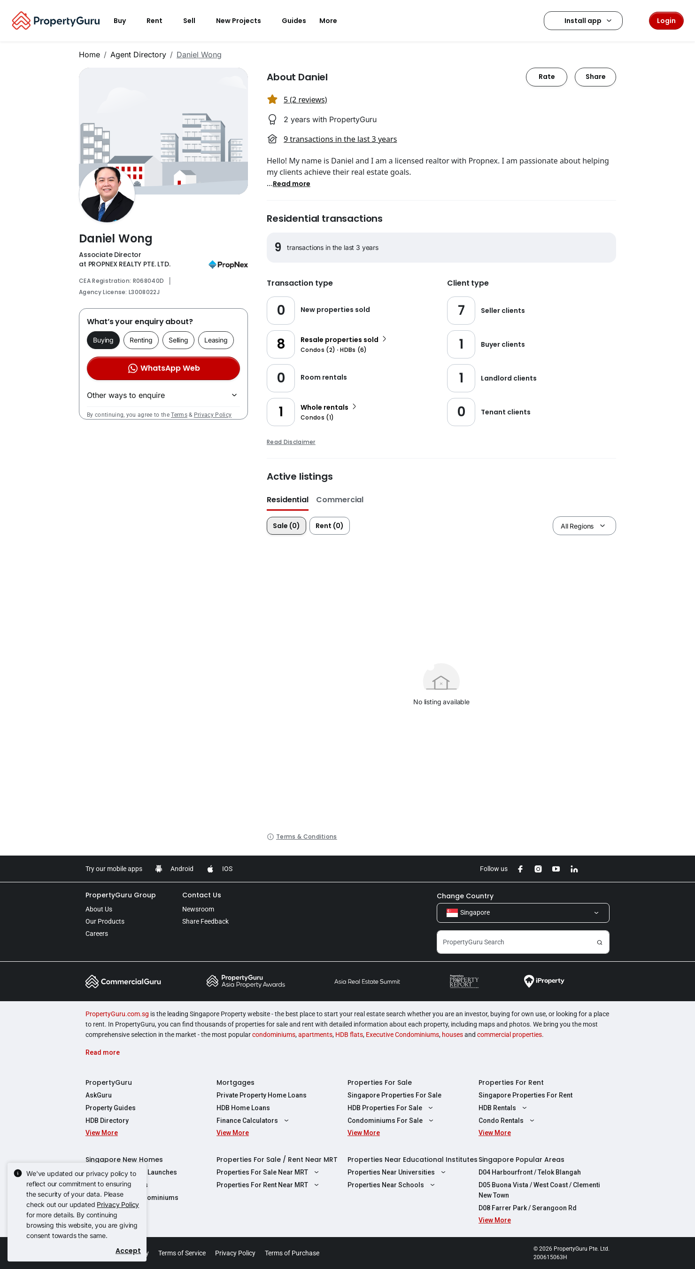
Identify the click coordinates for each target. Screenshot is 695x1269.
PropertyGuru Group (120, 895)
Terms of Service (182, 1253)
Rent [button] (160, 20)
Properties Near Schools (392, 1185)
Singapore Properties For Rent (525, 1095)
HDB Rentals (504, 1108)
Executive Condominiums (402, 1034)
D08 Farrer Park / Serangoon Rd (528, 1208)
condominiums (273, 1034)
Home (89, 54)
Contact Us (201, 895)
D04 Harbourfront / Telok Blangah (530, 1172)
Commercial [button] (339, 499)
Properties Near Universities (398, 1172)
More (333, 20)
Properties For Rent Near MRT (268, 1185)
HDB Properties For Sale (391, 1108)
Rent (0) (330, 525)
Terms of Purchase (292, 1253)
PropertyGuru (108, 1082)
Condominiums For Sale (392, 1120)
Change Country (465, 896)
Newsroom (198, 909)
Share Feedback (205, 921)
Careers (96, 933)
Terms (179, 415)
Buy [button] (125, 20)
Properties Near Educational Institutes (413, 1159)
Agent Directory (138, 54)
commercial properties (509, 1034)
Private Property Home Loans (261, 1095)
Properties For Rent (511, 1082)
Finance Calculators (253, 1120)
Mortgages (235, 1082)
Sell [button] (195, 20)
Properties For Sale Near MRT (268, 1172)
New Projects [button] (244, 20)
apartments (315, 1034)
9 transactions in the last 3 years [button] (340, 139)
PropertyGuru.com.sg (117, 1014)
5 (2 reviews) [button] (305, 99)
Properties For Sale (380, 1082)
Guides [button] (294, 20)
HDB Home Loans (243, 1108)
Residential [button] (288, 499)
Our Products (104, 921)
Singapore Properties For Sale (394, 1095)
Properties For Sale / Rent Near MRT (277, 1159)
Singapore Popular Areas (521, 1159)
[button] (291, 183)
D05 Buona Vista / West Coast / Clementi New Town (539, 1190)
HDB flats (349, 1034)
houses (452, 1034)
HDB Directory (107, 1120)
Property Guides (110, 1108)
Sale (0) (286, 525)
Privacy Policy (213, 415)
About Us (98, 909)
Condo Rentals (508, 1120)
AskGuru (98, 1095)
